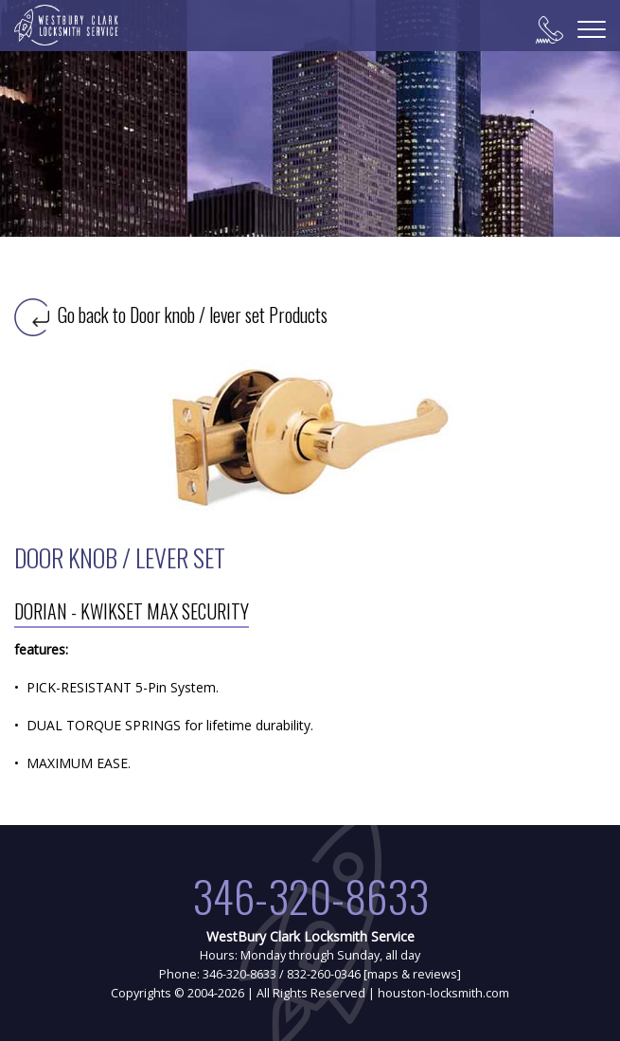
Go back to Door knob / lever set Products (171, 314)
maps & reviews (412, 974)
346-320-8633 (310, 895)
